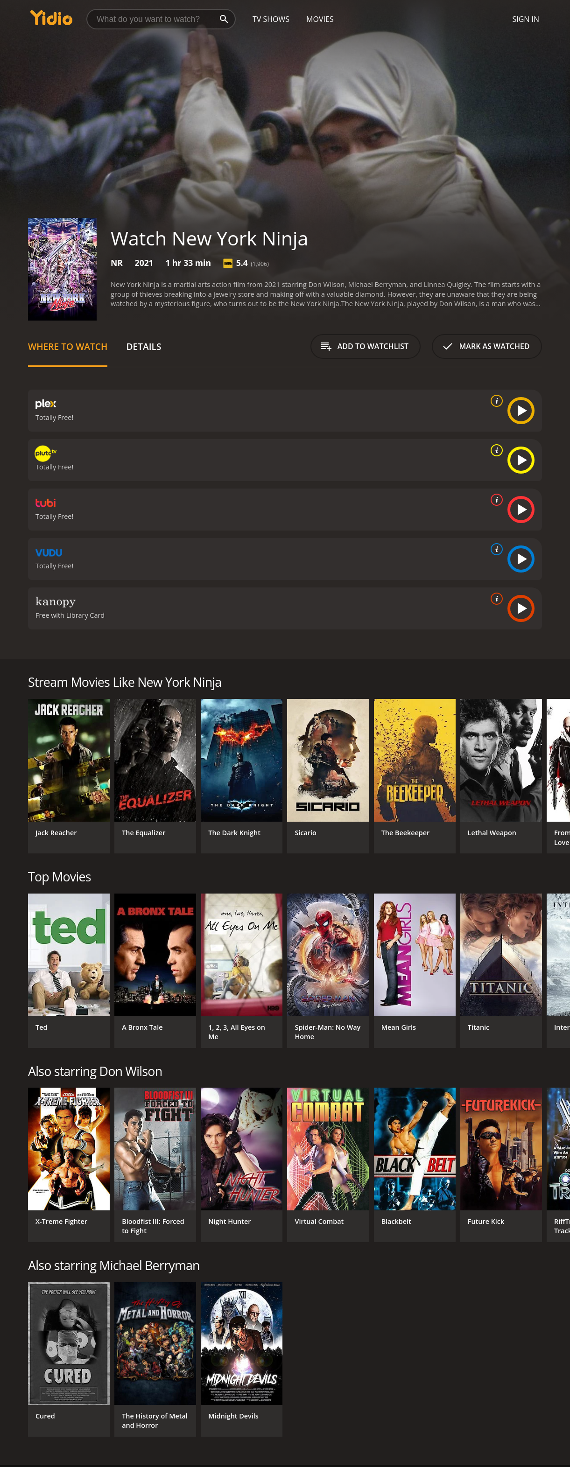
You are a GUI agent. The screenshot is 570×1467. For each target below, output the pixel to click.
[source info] (495, 401)
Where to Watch (67, 346)
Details (143, 346)
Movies (320, 19)
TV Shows (271, 19)
